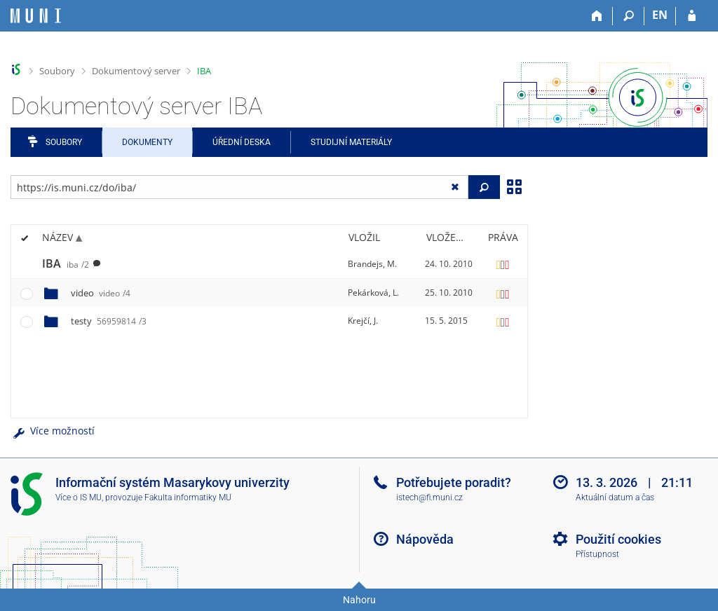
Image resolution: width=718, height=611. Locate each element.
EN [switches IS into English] (660, 14)
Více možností (53, 430)
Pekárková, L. (373, 292)
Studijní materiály (351, 142)
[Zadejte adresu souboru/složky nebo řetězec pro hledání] (239, 187)
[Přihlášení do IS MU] (691, 16)
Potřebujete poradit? (453, 482)
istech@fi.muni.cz (429, 497)
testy (109, 321)
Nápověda (425, 539)
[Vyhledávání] (628, 16)
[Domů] (597, 16)
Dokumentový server (136, 70)
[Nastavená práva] (502, 264)
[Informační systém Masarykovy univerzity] (36, 16)
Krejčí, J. (363, 321)
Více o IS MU (78, 497)
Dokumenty (147, 142)
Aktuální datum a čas (615, 497)
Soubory (57, 70)
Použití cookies (618, 539)
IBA (204, 70)
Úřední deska (241, 142)
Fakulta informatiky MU (187, 497)
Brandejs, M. (372, 264)
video (100, 293)
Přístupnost (597, 554)
